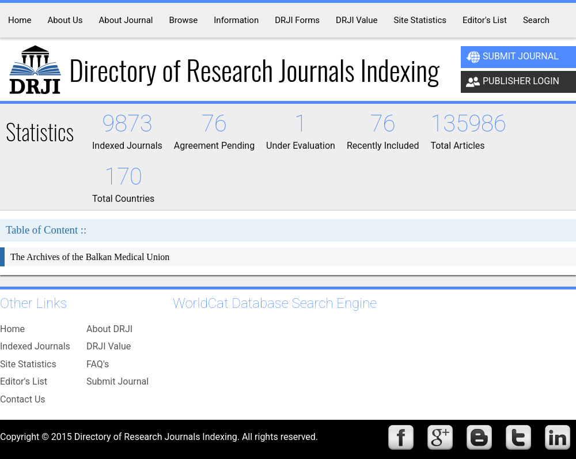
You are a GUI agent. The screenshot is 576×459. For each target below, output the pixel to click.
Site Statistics (28, 364)
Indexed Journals (35, 346)
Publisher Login (512, 82)
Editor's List (23, 381)
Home (12, 328)
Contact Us (23, 399)
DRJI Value (108, 346)
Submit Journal (512, 57)
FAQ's (97, 364)
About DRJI (109, 328)
